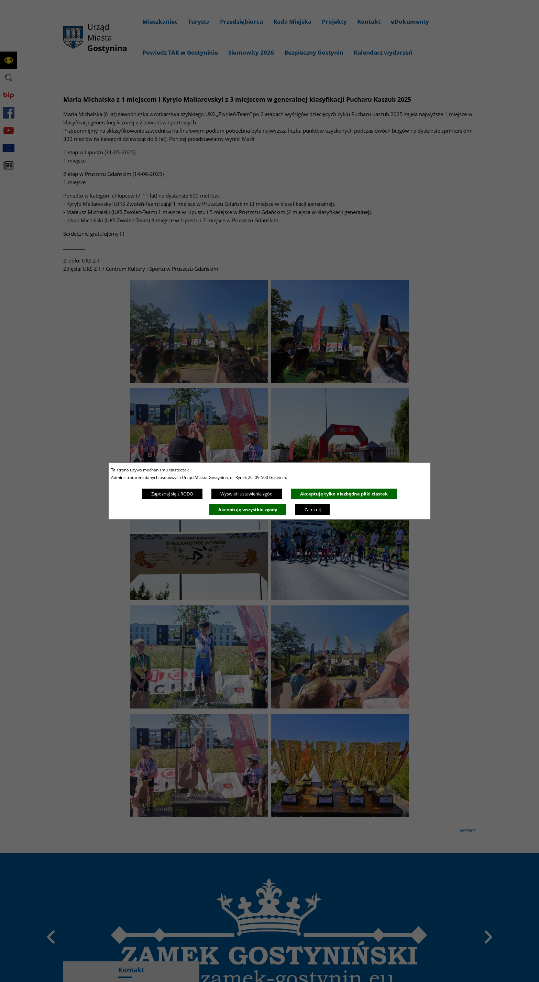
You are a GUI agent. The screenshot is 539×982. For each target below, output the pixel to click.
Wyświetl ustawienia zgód (246, 494)
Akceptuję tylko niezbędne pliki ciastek (344, 494)
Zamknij (313, 509)
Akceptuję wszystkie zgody (247, 509)
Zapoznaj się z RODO (172, 494)
